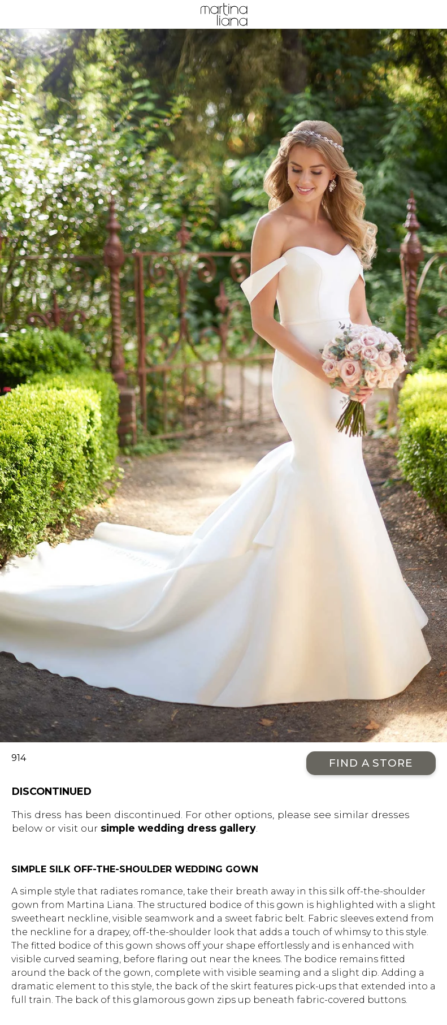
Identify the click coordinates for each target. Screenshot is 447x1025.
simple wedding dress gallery (178, 828)
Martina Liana (223, 14)
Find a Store (371, 762)
